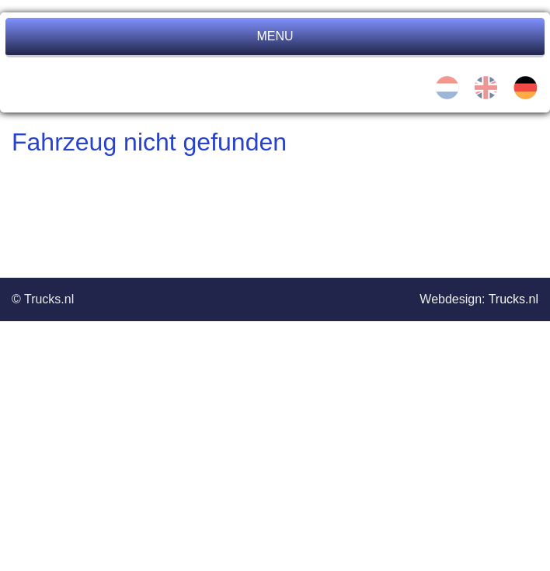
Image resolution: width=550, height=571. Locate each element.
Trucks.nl (513, 299)
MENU (274, 36)
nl (447, 87)
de (525, 87)
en (486, 87)
